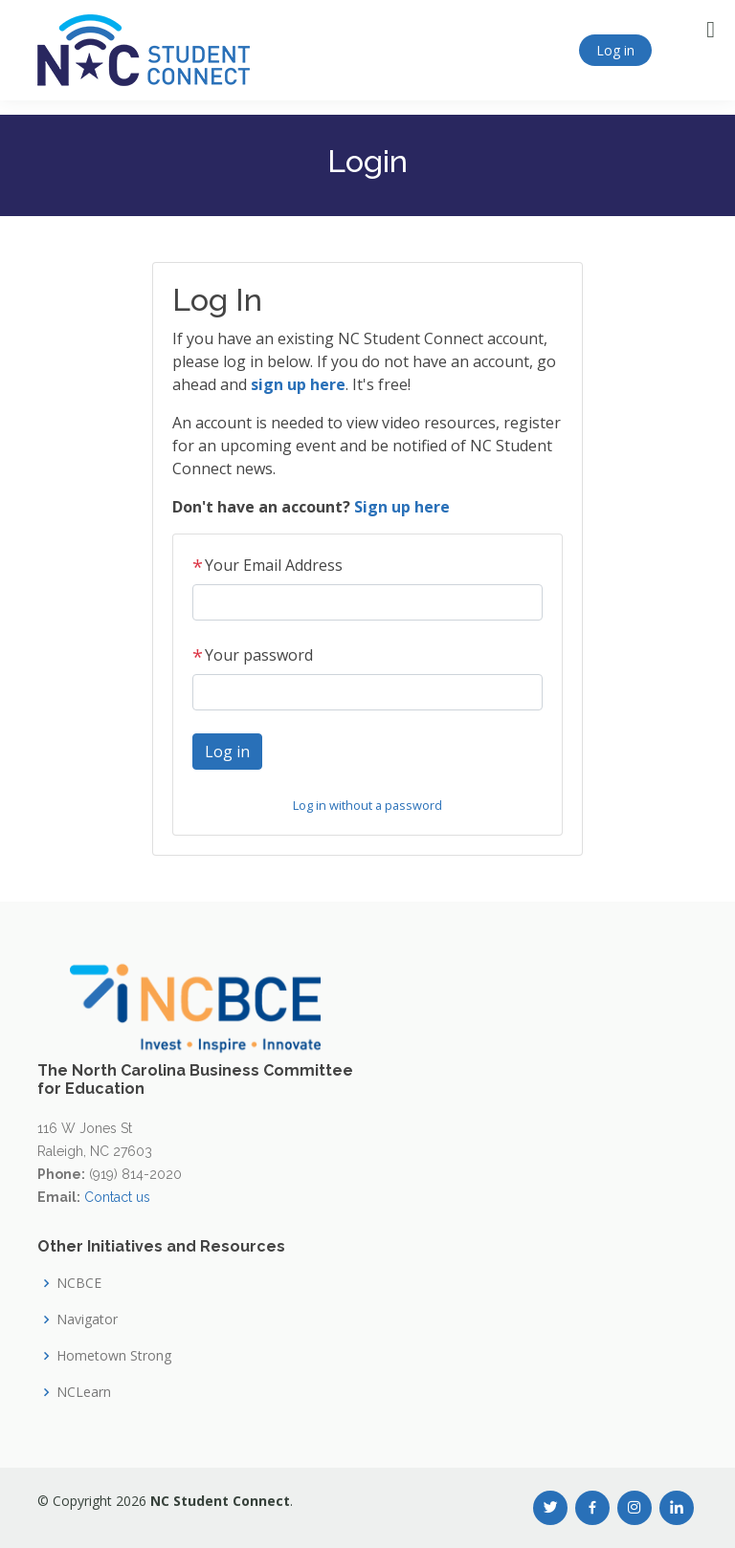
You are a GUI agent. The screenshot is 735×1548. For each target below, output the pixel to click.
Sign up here (402, 506)
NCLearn (83, 1392)
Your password (252, 654)
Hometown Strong (113, 1356)
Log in (615, 50)
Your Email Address (267, 565)
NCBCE (78, 1283)
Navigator (87, 1319)
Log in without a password (367, 805)
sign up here (298, 384)
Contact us (117, 1197)
